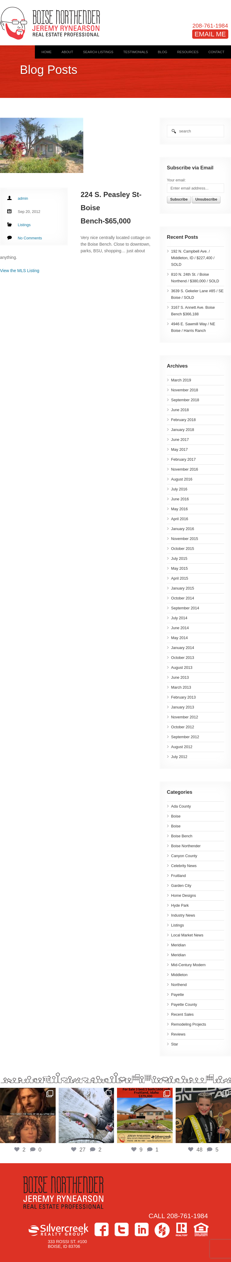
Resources (188, 52)
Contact (216, 52)
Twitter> (122, 1229)
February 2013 (183, 697)
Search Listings (98, 52)
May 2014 (179, 638)
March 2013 (181, 687)
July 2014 (179, 618)
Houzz (162, 1230)
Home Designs (183, 895)
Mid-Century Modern (188, 965)
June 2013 (180, 677)
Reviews (178, 1034)
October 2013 (182, 658)
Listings (177, 925)
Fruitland (178, 876)
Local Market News (187, 935)
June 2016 (180, 499)
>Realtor (182, 1229)
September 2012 (185, 737)
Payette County (184, 1005)
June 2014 (180, 628)
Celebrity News (184, 866)
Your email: (176, 180)
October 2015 (182, 549)
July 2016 (179, 489)
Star (174, 1044)
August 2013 (181, 668)
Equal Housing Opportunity (201, 1229)
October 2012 (182, 727)
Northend (179, 985)
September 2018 (185, 400)
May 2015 (179, 568)
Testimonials (135, 52)
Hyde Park (180, 905)
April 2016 (179, 519)
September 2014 (185, 608)
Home (47, 52)
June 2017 (180, 440)
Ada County (181, 806)
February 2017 (183, 459)
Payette (177, 995)
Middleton (179, 975)
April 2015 (179, 578)
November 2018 (184, 390)
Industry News (183, 915)
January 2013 (182, 707)
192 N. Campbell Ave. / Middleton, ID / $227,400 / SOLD (192, 258)
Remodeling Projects (188, 1024)
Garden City (181, 886)
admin (23, 198)
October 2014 (182, 598)
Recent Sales (182, 1014)
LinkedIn (142, 1229)
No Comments (30, 238)
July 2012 (179, 757)
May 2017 (179, 449)
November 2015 (184, 539)
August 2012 (181, 747)
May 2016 (179, 509)
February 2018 (183, 420)
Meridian (178, 945)
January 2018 (182, 430)
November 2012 (184, 717)
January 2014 (182, 648)
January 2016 (182, 529)
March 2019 (181, 380)
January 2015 (182, 588)
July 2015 (179, 559)
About (67, 52)
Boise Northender (186, 846)
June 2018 (180, 410)
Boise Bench (181, 836)
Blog (162, 52)
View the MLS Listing (19, 270)
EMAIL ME (210, 34)
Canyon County (184, 856)
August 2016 (181, 479)
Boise (176, 816)
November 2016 (184, 469)
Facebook (101, 1229)
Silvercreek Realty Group (58, 1229)
